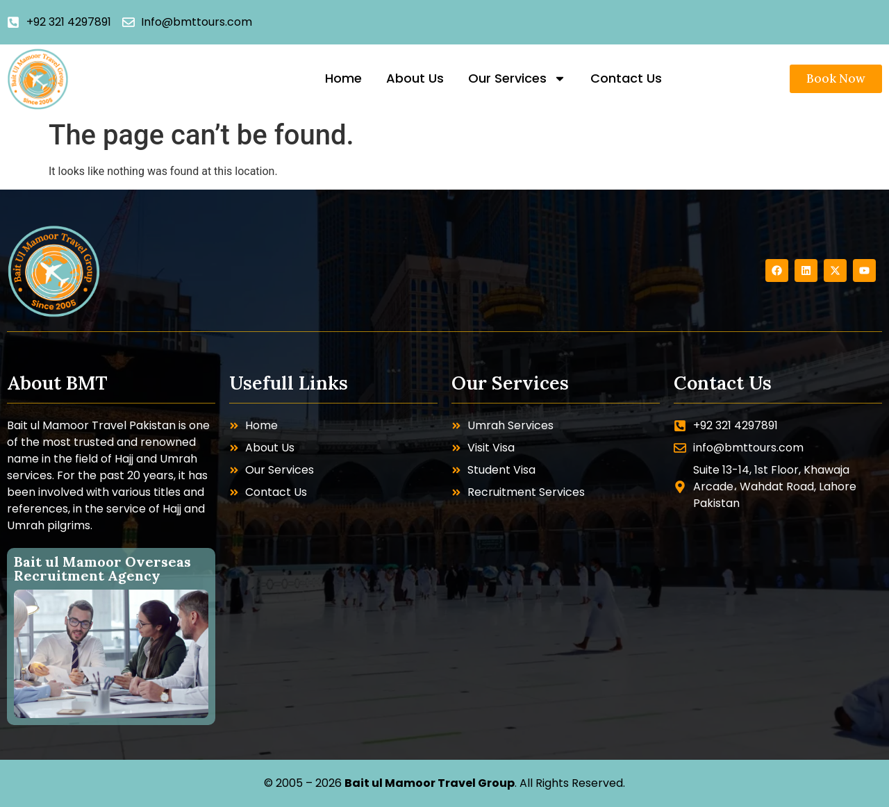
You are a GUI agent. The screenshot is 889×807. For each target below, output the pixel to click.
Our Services (517, 78)
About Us (415, 78)
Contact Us (626, 78)
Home (343, 78)
